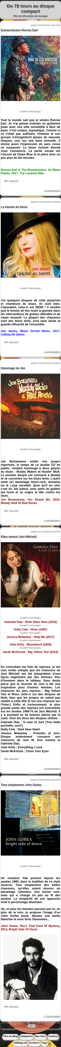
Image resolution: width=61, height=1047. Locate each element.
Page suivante (45, 1026)
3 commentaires (52, 520)
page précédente (17, 1026)
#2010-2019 (13, 181)
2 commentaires (52, 1016)
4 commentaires (52, 190)
